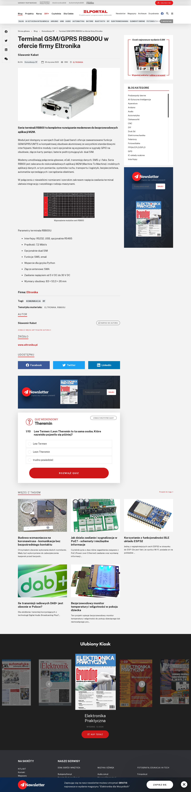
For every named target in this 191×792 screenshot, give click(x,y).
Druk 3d (131, 131)
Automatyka (78, 21)
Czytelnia (56, 13)
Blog (20, 13)
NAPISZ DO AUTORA (108, 323)
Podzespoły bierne (137, 95)
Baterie (89, 21)
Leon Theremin (41, 451)
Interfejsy (132, 159)
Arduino (54, 21)
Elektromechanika (119, 21)
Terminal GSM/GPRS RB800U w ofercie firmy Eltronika (80, 31)
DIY (108, 21)
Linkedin (104, 365)
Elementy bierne (137, 21)
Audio (68, 21)
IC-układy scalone (136, 155)
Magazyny (131, 13)
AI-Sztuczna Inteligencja (37, 21)
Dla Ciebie (68, 13)
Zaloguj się (164, 3)
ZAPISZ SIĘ (159, 784)
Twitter (69, 365)
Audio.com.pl (102, 774)
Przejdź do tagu (166, 492)
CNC (130, 123)
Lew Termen (40, 443)
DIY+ (46, 13)
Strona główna (24, 31)
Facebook (34, 365)
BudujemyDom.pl (65, 774)
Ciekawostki (133, 119)
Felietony (132, 139)
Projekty (29, 13)
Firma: (28, 292)
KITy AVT (22, 769)
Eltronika (76, 62)
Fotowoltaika (153, 21)
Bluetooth (100, 21)
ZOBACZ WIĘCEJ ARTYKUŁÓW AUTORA (34, 330)
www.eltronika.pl (28, 344)
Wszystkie (166, 21)
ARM (62, 21)
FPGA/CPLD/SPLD (137, 147)
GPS (130, 151)
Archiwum (142, 13)
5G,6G (21, 21)
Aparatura (132, 103)
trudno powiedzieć (43, 459)
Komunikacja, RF (48, 31)
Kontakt (21, 772)
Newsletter (121, 13)
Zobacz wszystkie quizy (103, 418)
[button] (49, 684)
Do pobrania (153, 13)
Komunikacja (33, 301)
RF (44, 301)
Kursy (39, 13)
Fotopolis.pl (142, 774)
